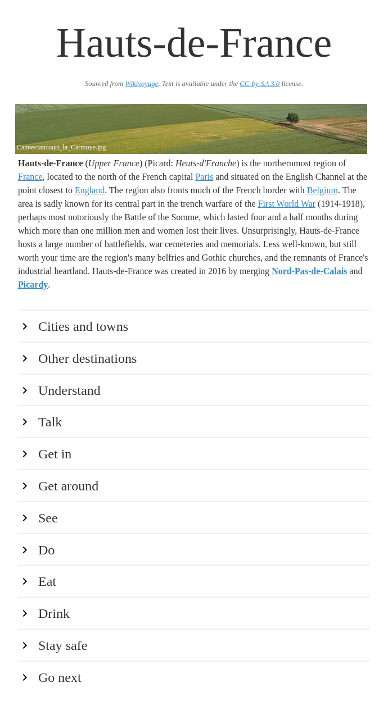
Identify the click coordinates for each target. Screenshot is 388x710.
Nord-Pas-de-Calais (309, 271)
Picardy (33, 284)
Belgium (322, 190)
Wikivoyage (141, 84)
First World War (287, 203)
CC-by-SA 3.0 (259, 84)
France (30, 176)
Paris (204, 176)
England (90, 190)
